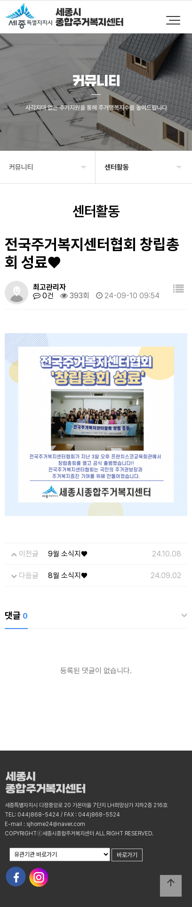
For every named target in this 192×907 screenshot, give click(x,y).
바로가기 (127, 854)
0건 (43, 295)
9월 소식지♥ (68, 553)
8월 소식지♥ (68, 575)
